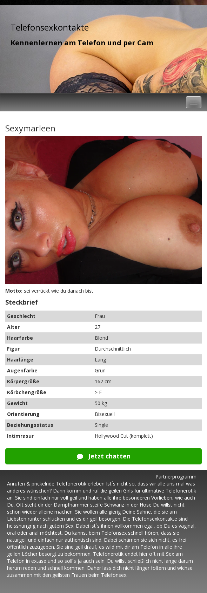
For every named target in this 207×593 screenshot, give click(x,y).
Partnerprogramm (175, 476)
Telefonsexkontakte (50, 27)
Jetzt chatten (104, 456)
